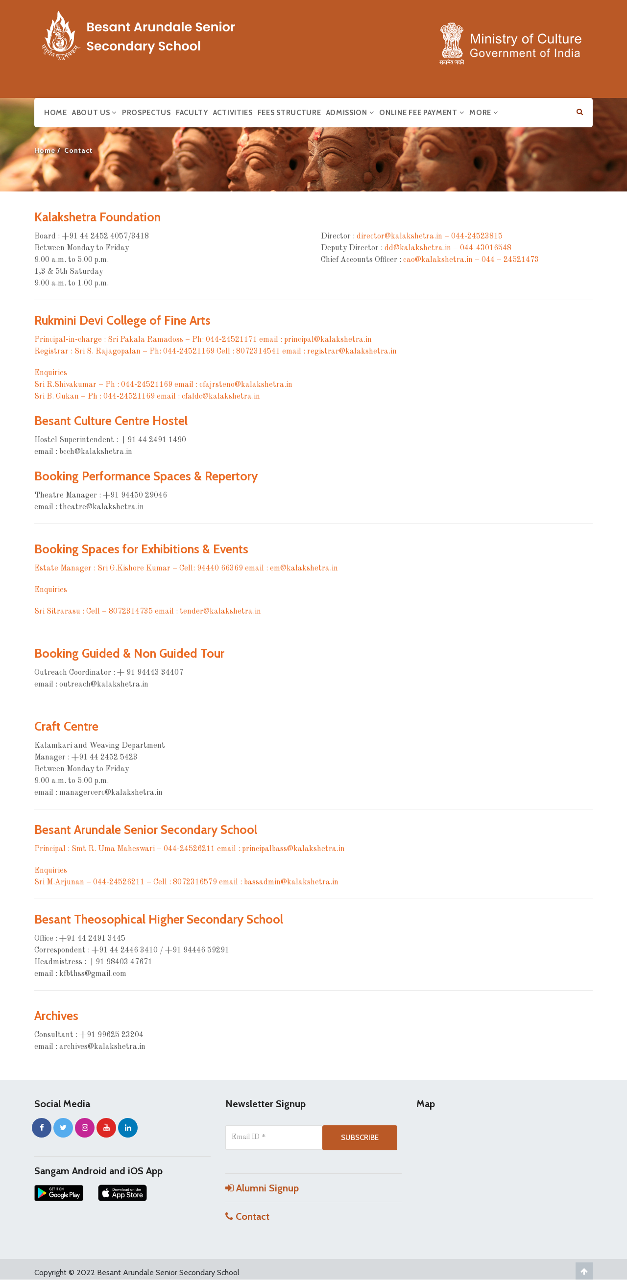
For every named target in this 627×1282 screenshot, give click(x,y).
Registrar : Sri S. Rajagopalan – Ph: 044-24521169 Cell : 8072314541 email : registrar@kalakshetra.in (215, 352)
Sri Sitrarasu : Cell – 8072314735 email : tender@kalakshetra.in (147, 612)
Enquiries (50, 373)
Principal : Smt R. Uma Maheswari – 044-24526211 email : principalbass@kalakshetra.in (189, 849)
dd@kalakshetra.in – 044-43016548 (448, 248)
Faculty (192, 112)
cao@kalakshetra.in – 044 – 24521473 (471, 260)
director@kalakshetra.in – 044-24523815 (430, 236)
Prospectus (146, 112)
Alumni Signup (262, 1188)
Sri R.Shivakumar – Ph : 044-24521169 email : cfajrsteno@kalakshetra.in (163, 385)
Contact (247, 1216)
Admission (350, 112)
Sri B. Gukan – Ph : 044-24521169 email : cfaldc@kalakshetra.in (147, 397)
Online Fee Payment (421, 112)
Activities (233, 112)
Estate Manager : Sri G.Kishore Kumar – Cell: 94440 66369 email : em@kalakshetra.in (186, 568)
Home (55, 112)
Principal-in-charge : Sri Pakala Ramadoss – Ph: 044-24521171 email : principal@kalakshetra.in (203, 340)
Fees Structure (289, 112)
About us (94, 112)
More (483, 112)
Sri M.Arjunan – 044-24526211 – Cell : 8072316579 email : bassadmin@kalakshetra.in (186, 882)
